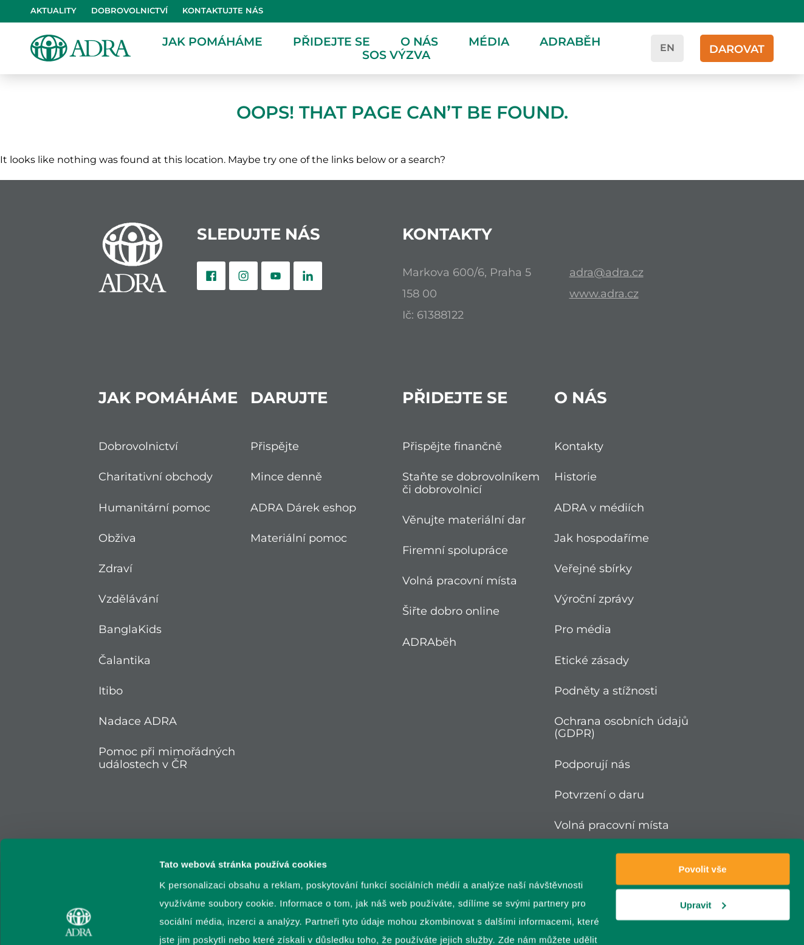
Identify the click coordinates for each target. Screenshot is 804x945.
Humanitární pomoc (154, 507)
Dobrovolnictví (129, 10)
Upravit (703, 808)
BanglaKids (130, 629)
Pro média (582, 629)
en (667, 48)
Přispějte (274, 446)
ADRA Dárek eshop (303, 507)
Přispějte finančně (452, 446)
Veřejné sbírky (593, 568)
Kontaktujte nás (222, 10)
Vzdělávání (128, 598)
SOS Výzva (396, 54)
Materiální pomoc (298, 537)
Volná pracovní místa (459, 580)
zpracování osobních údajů (466, 879)
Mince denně (286, 476)
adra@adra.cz (606, 272)
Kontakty (578, 446)
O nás (419, 41)
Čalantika (124, 660)
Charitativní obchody (155, 476)
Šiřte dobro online (451, 610)
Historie (575, 476)
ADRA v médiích (599, 507)
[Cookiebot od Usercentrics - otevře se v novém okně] (79, 921)
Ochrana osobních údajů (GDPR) (621, 727)
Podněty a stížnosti (606, 690)
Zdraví (115, 568)
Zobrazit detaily (193, 921)
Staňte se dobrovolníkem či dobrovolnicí (471, 482)
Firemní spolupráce (455, 550)
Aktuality (53, 10)
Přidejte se (331, 41)
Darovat (736, 49)
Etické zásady (591, 660)
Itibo (110, 690)
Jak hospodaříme (601, 537)
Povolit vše (702, 772)
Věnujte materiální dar (464, 519)
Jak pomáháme (212, 41)
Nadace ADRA (137, 721)
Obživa (117, 537)
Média (489, 41)
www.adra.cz (604, 293)
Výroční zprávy (594, 598)
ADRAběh (570, 41)
